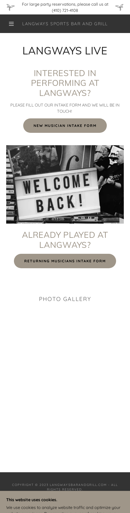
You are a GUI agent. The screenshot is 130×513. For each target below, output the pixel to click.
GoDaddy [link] (78, 500)
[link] (65, 23)
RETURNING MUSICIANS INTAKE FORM (65, 261)
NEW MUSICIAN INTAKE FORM (65, 125)
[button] (12, 24)
